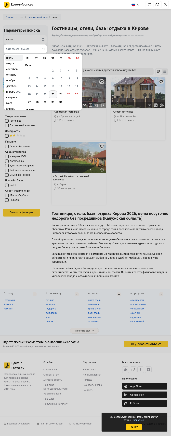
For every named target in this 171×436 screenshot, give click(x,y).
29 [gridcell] (44, 102)
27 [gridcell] (29, 102)
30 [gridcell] (52, 102)
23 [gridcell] (52, 94)
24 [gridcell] (60, 94)
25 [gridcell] (68, 94)
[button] (149, 4)
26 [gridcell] (76, 94)
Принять (134, 427)
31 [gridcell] (60, 102)
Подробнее (138, 420)
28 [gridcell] (37, 102)
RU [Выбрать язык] (136, 4)
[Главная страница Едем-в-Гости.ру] (18, 5)
